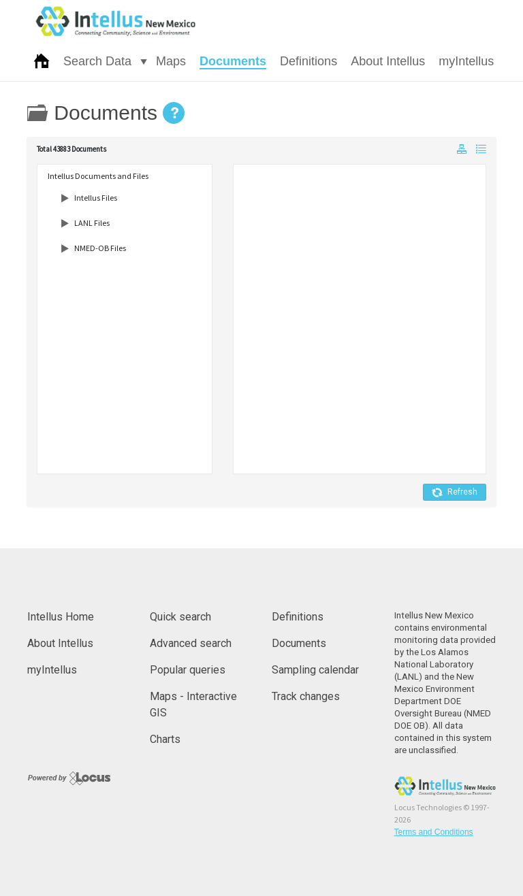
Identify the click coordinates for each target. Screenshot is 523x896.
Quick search (180, 616)
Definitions (308, 61)
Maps (171, 61)
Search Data (97, 61)
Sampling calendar (315, 669)
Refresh (454, 492)
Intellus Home (60, 616)
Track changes (306, 696)
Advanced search (191, 643)
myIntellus (466, 61)
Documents (233, 61)
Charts (165, 739)
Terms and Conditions (433, 832)
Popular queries (187, 669)
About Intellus (388, 61)
